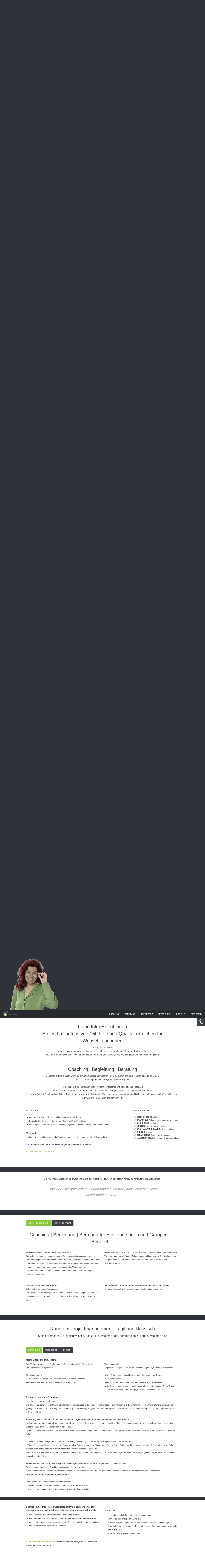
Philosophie (52, 1350)
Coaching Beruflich (38, 1223)
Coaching (114, 1014)
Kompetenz (147, 1014)
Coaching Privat (64, 1223)
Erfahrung (34, 1350)
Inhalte (69, 1350)
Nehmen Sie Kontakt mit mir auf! (40, 1152)
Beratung (130, 1014)
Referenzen (164, 1014)
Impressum (196, 1014)
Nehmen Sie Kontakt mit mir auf (41, 1541)
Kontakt (180, 1014)
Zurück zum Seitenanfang (10, 1014)
